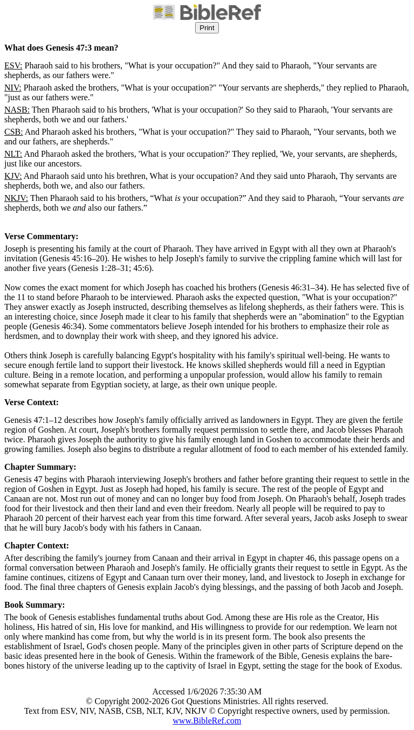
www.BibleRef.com (207, 720)
